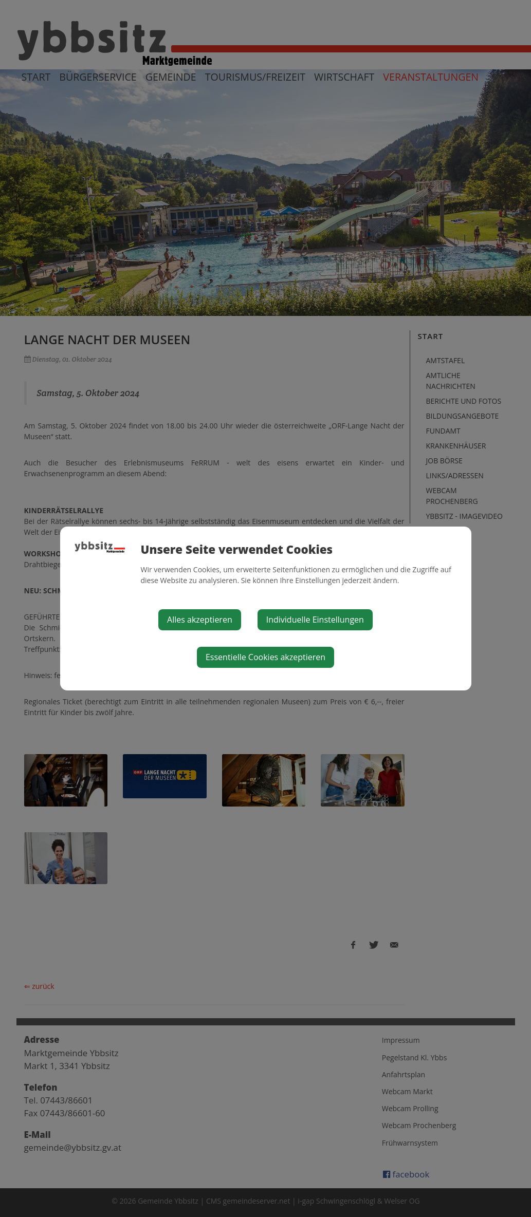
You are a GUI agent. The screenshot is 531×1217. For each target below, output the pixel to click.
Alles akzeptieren (199, 619)
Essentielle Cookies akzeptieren (265, 657)
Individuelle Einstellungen (315, 619)
